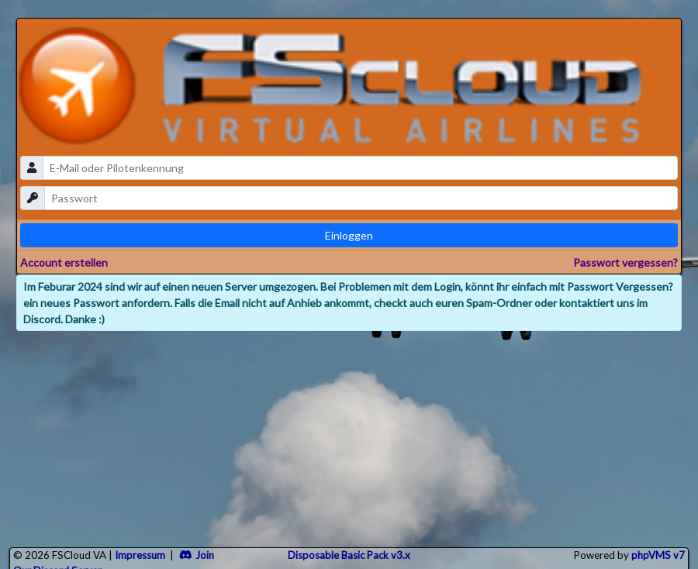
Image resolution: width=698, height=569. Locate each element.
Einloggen (349, 235)
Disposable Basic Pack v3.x (349, 555)
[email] (360, 168)
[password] (361, 198)
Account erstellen (64, 262)
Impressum (140, 555)
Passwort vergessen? (625, 262)
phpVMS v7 (658, 555)
